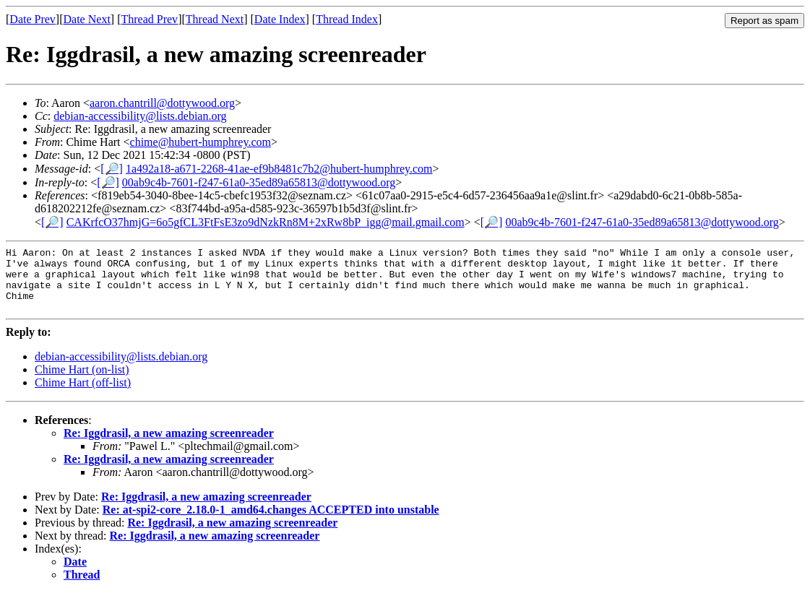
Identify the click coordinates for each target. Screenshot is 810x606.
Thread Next (215, 19)
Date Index (280, 19)
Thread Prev (149, 19)
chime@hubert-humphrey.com (200, 142)
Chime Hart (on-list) (82, 382)
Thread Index (347, 19)
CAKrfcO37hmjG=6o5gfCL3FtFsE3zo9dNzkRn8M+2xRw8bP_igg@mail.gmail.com (265, 222)
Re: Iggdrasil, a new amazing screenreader (169, 446)
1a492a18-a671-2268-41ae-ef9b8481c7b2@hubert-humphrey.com (279, 169)
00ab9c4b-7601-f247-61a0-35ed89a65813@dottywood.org (258, 182)
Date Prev (32, 19)
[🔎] (111, 169)
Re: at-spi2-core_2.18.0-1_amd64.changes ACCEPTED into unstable (271, 522)
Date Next (87, 19)
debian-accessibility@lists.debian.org (139, 116)
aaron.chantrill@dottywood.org (162, 103)
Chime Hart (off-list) (83, 395)
